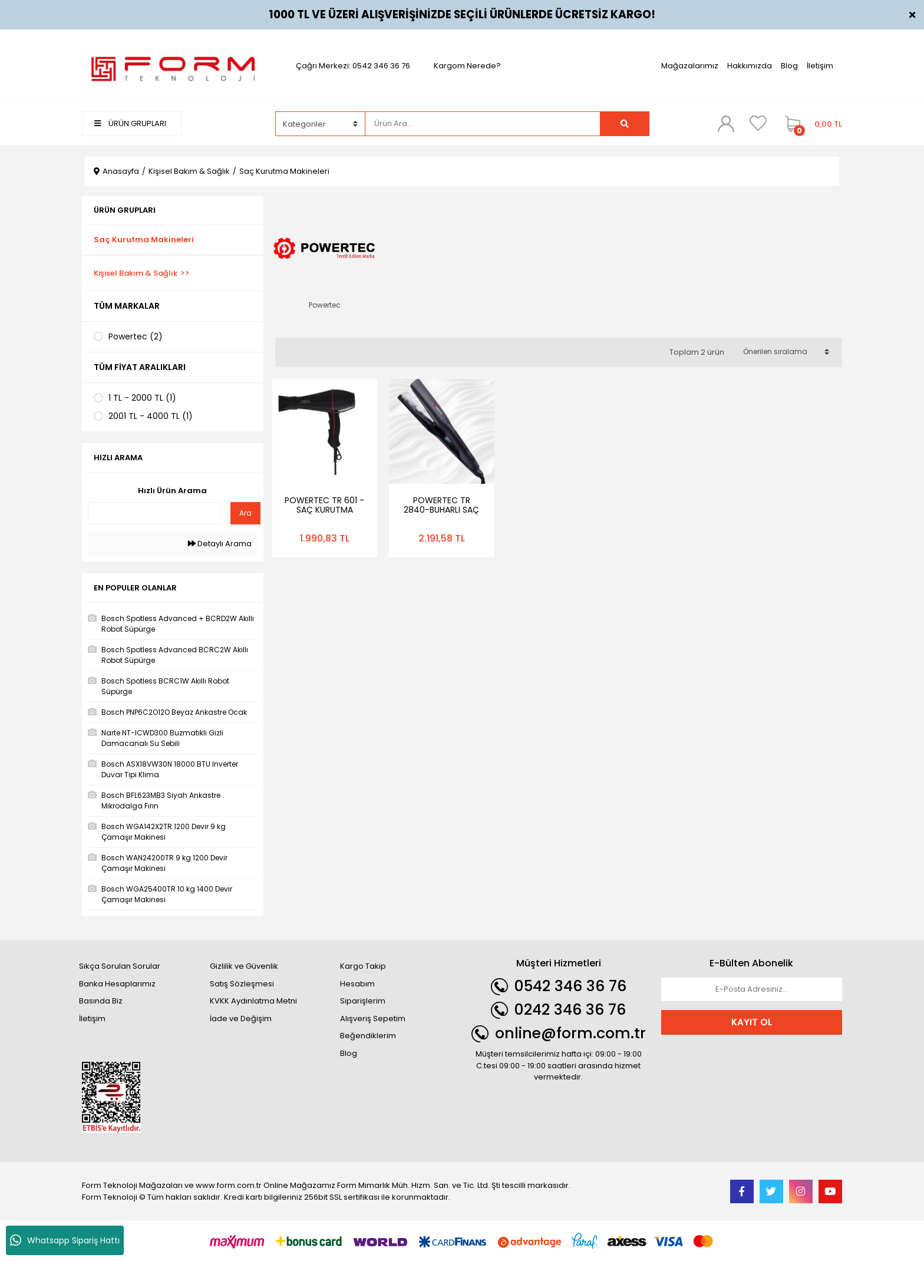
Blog (789, 65)
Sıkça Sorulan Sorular (119, 966)
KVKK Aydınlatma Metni (253, 1000)
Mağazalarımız (689, 65)
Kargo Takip (363, 966)
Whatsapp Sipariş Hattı (65, 1240)
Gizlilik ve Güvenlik (244, 966)
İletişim (820, 65)
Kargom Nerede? (467, 65)
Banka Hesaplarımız (117, 983)
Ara (245, 513)
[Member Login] (726, 123)
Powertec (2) (135, 336)
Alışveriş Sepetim (372, 1018)
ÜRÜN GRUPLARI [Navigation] (130, 123)
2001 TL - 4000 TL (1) (150, 416)
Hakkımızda (749, 65)
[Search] (482, 124)
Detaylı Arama (220, 543)
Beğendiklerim (368, 1035)
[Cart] (810, 123)
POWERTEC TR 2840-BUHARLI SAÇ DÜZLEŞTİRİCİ (441, 509)
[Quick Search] (155, 513)
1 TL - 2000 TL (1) (142, 398)
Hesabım (357, 983)
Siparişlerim (362, 1000)
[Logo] (172, 65)
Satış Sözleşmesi (242, 983)
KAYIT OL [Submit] (751, 1022)
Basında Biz (101, 1000)
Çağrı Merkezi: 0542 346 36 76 (353, 65)
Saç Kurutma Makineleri (284, 171)
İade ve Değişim (241, 1018)
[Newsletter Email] (752, 989)
